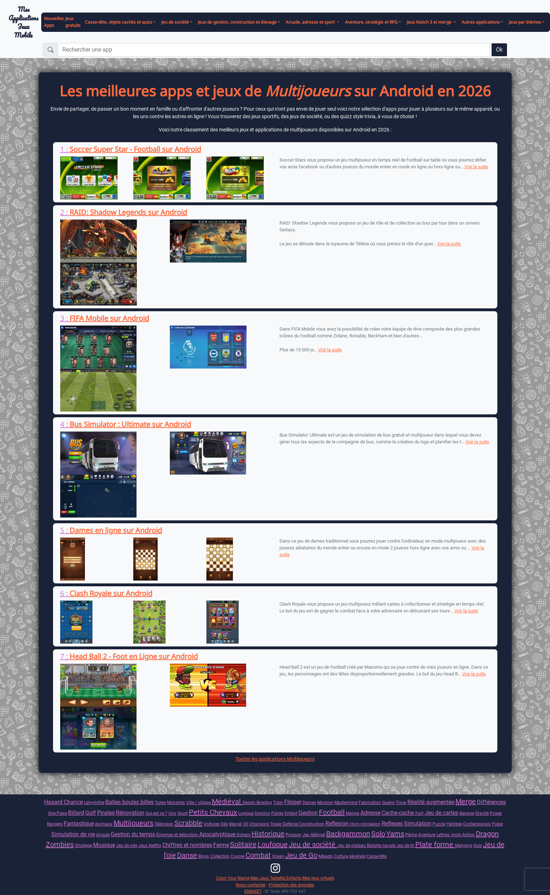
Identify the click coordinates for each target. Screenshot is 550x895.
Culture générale (349, 856)
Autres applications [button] (480, 22)
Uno (172, 813)
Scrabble (188, 823)
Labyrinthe (94, 802)
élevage (466, 813)
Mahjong (463, 845)
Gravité (482, 813)
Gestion (308, 812)
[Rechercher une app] (274, 50)
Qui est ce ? (156, 813)
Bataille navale (381, 845)
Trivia (401, 802)
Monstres (176, 802)
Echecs (243, 834)
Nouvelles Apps (54, 21)
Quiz (477, 845)
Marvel (235, 824)
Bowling (264, 802)
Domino (262, 813)
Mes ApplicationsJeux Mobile (23, 22)
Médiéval (227, 801)
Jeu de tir (405, 845)
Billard (76, 812)
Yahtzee (454, 824)
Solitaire (243, 844)
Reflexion (337, 823)
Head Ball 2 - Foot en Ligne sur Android (134, 656)
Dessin (250, 802)
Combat (258, 855)
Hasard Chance (63, 802)
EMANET (253, 891)
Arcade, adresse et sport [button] (311, 22)
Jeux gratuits (73, 21)
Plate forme (435, 844)
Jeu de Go (301, 855)
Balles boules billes (129, 802)
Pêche (411, 834)
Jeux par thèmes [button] (525, 22)
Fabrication (370, 802)
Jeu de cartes (441, 812)
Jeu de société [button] (175, 22)
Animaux (104, 824)
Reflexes (392, 823)
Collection (220, 856)
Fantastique (79, 823)
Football (332, 812)
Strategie (83, 845)
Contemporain (477, 824)
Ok (499, 49)
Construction (311, 824)
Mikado (326, 856)
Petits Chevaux (213, 812)
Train (278, 802)
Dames (309, 802)
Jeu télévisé (313, 834)
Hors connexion (365, 824)
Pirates (106, 812)
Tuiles (160, 802)
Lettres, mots (449, 834)
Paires (277, 813)
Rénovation (130, 812)
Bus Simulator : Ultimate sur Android (130, 424)
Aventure (426, 834)
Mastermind (346, 802)
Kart (419, 813)
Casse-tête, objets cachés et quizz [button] (118, 22)
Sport (182, 813)
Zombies (60, 844)
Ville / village (199, 802)
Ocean (278, 856)
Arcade (103, 834)
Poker (497, 824)
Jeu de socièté (313, 844)
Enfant (290, 813)
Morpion (325, 802)
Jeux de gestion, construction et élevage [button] (237, 22)
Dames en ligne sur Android (116, 530)
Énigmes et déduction (177, 834)
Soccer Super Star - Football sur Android (135, 149)
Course (237, 856)
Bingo (203, 856)
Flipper (292, 802)
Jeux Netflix (149, 845)
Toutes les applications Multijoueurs (275, 759)
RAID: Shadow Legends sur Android (128, 212)
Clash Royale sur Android (111, 593)
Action (468, 834)
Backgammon (348, 833)
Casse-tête (377, 856)
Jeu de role (126, 845)
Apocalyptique (218, 834)
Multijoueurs (133, 823)
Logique (246, 813)
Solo (378, 833)
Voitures (212, 824)
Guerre (388, 802)
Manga (352, 813)
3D (245, 824)
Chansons (259, 824)
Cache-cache (398, 812)
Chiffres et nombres (187, 845)
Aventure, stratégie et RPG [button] (371, 22)
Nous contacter (251, 884)
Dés (224, 824)
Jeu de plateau (352, 845)
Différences (491, 802)
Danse (187, 855)
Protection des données (291, 884)
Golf (90, 812)
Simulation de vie (73, 834)
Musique (104, 845)
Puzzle (438, 824)
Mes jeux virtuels (318, 878)
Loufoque (273, 844)
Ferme (221, 845)
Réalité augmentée (430, 802)
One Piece (57, 813)
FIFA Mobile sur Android (109, 318)
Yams (395, 833)
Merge (465, 801)
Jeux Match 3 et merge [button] (430, 22)
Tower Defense (284, 824)
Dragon (487, 833)
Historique (268, 833)
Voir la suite (476, 166)
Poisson (293, 834)
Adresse (370, 812)
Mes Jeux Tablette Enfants (275, 878)
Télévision (163, 824)
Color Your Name (232, 878)
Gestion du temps (133, 834)
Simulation (417, 823)
